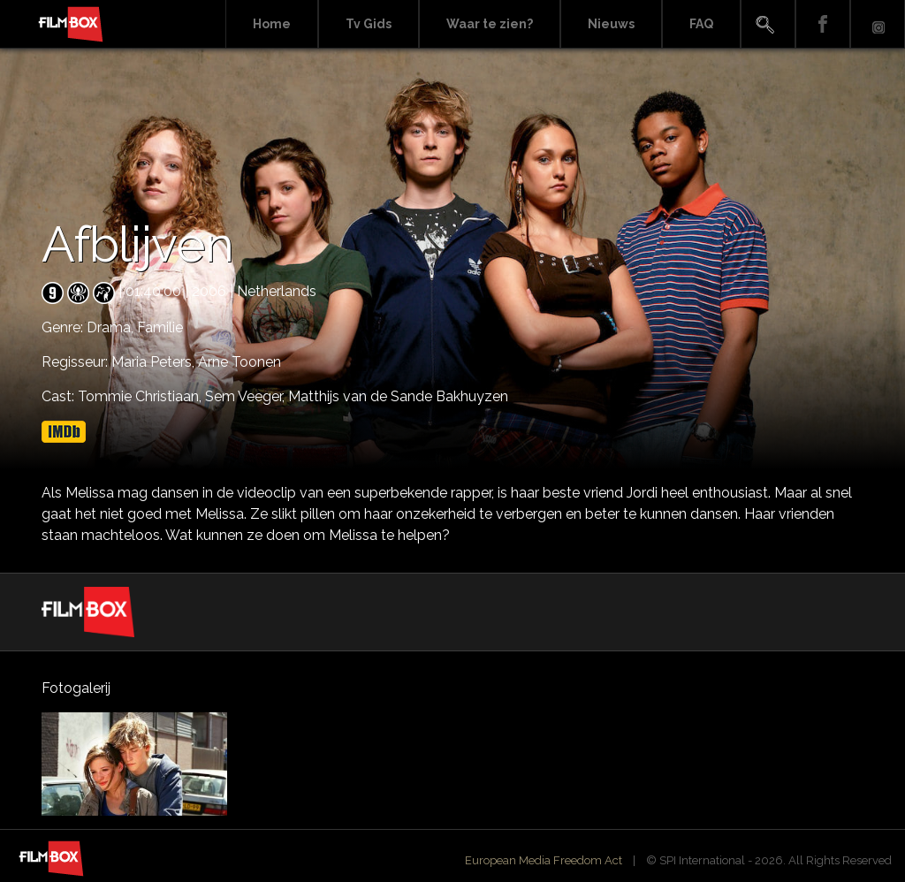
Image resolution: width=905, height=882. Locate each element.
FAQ (701, 24)
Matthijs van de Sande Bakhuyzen (398, 396)
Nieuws (611, 24)
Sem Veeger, (246, 396)
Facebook (822, 24)
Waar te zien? (489, 24)
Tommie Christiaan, (141, 396)
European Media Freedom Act (543, 860)
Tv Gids (369, 24)
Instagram (877, 24)
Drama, (112, 327)
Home (272, 24)
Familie (160, 327)
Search (768, 24)
